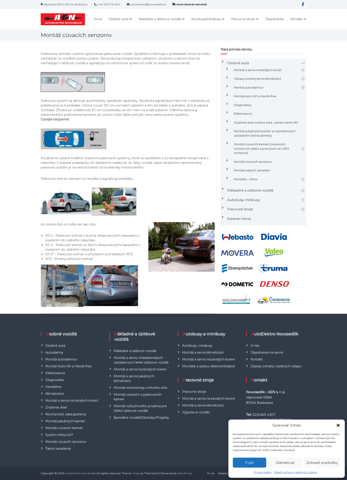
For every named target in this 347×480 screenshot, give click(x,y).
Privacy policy (263, 472)
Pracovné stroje (243, 19)
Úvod (98, 19)
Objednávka (274, 19)
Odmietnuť (285, 463)
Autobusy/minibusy (206, 19)
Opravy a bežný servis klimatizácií (257, 78)
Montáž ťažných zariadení (252, 170)
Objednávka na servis (267, 352)
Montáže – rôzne (245, 179)
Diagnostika (242, 105)
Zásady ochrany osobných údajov (295, 472)
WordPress (185, 473)
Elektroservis (243, 113)
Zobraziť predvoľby (322, 463)
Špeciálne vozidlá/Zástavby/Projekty (141, 418)
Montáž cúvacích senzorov (253, 161)
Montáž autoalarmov (249, 87)
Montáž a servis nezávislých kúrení (258, 70)
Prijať (249, 463)
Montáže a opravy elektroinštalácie (208, 366)
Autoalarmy (54, 352)
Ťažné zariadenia (58, 449)
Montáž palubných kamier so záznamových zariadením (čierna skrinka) (264, 133)
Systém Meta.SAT (59, 435)
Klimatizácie (54, 394)
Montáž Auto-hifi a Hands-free (255, 96)
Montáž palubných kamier (65, 421)
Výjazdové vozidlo (196, 412)
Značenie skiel (56, 407)
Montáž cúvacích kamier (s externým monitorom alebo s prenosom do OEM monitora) (261, 148)
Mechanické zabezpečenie (65, 414)
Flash (136, 473)
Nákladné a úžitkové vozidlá (160, 19)
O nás (255, 346)
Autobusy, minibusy (243, 200)
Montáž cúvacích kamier (64, 428)
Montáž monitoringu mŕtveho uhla (140, 388)
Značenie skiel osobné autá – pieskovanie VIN (266, 122)
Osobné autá (118, 19)
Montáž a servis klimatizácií (203, 352)
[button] (338, 425)
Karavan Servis (239, 219)
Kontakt (296, 19)
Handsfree (53, 387)
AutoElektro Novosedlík (80, 473)
